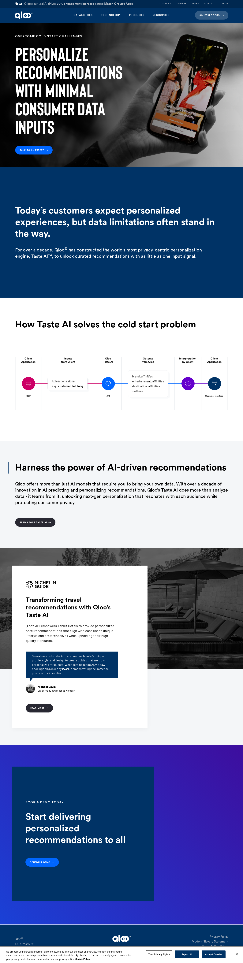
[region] (121, 954)
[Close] (237, 954)
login (225, 4)
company (165, 4)
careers (181, 4)
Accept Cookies (213, 954)
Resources (161, 15)
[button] (83, 15)
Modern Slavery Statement (210, 941)
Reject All (187, 954)
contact (210, 4)
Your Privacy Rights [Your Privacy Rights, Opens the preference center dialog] (159, 954)
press (195, 4)
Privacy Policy (219, 936)
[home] (37, 15)
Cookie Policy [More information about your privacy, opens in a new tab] (82, 959)
